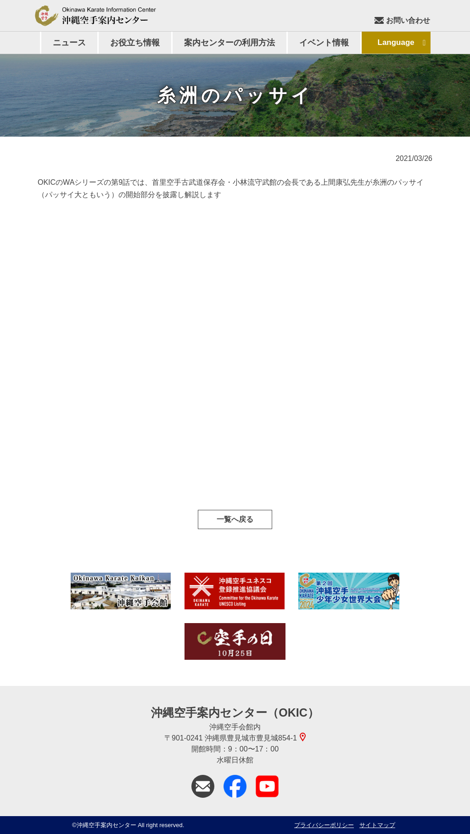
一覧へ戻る (235, 519)
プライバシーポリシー (324, 825)
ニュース (69, 42)
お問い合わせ (402, 20)
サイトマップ (377, 825)
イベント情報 (324, 42)
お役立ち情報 (135, 42)
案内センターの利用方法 (229, 42)
